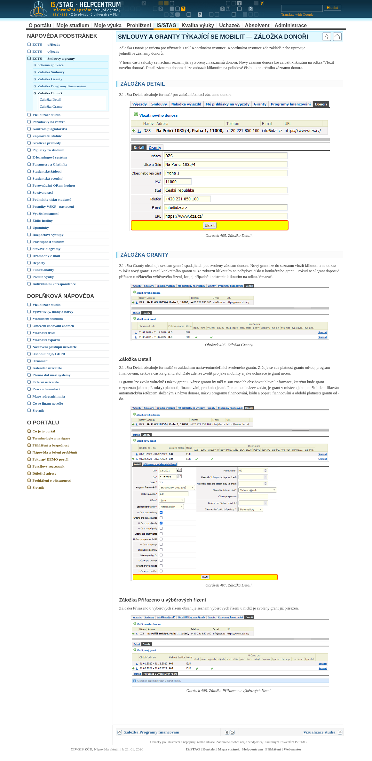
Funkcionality (43, 270)
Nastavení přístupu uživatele (55, 347)
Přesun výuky (43, 277)
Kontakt (208, 749)
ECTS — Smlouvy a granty (54, 58)
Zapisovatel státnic (47, 136)
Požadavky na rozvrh (49, 122)
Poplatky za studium (49, 150)
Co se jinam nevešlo (48, 403)
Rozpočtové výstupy (48, 235)
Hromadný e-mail (46, 256)
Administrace (290, 25)
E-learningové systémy (50, 157)
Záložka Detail (50, 99)
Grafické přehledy (47, 143)
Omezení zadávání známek (53, 326)
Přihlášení (273, 749)
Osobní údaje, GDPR (49, 354)
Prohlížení (139, 25)
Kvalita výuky (198, 25)
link (333, 83)
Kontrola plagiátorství (50, 129)
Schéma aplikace (51, 65)
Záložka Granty (50, 79)
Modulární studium (48, 319)
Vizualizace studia (47, 115)
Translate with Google (297, 14)
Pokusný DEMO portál (50, 459)
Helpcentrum (252, 749)
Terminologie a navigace (51, 438)
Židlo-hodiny (43, 220)
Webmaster (293, 749)
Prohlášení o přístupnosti (52, 480)
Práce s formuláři (46, 389)
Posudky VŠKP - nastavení (53, 206)
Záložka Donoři (50, 93)
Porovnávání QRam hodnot (54, 185)
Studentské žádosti (47, 171)
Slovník (38, 410)
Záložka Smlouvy (51, 72)
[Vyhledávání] (302, 8)
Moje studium (72, 25)
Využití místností (46, 213)
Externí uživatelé (46, 382)
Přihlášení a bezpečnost (51, 445)
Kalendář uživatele (47, 368)
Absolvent (257, 25)
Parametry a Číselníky (50, 164)
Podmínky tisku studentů (52, 199)
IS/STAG (166, 25)
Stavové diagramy (46, 249)
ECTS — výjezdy (46, 51)
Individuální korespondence (54, 284)
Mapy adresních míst (49, 396)
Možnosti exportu (46, 340)
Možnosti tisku (44, 333)
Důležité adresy (45, 473)
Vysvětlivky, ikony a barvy (53, 312)
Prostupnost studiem (49, 242)
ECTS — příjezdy (46, 44)
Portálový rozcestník (49, 466)
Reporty (39, 263)
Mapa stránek (229, 749)
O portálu (40, 25)
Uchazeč (229, 25)
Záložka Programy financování (62, 86)
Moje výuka (108, 25)
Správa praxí (43, 192)
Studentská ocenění (48, 178)
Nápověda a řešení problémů (55, 452)
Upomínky (41, 227)
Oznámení (41, 361)
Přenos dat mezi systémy (52, 375)
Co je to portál (44, 431)
